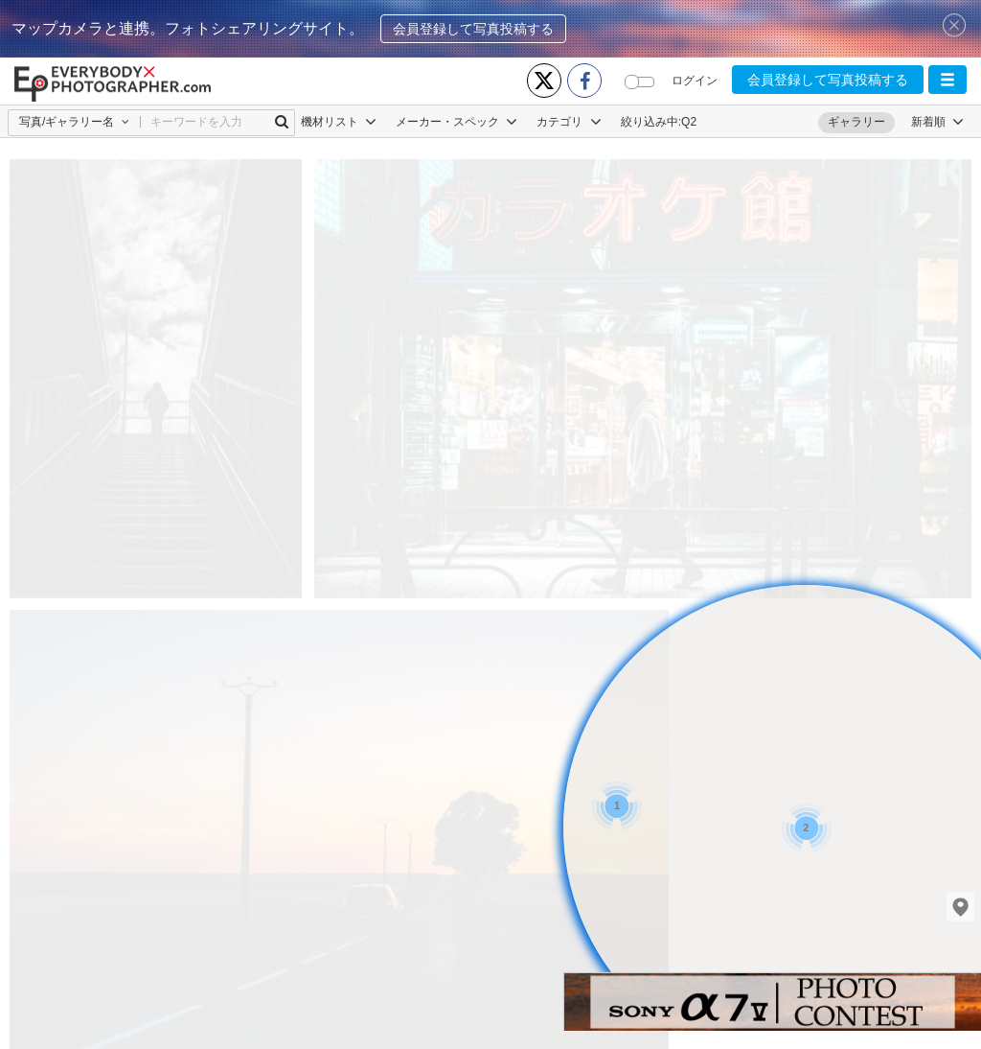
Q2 (688, 121)
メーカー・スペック (456, 121)
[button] (947, 79)
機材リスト (338, 121)
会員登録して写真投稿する (473, 28)
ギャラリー (856, 121)
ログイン (695, 80)
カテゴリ (568, 121)
